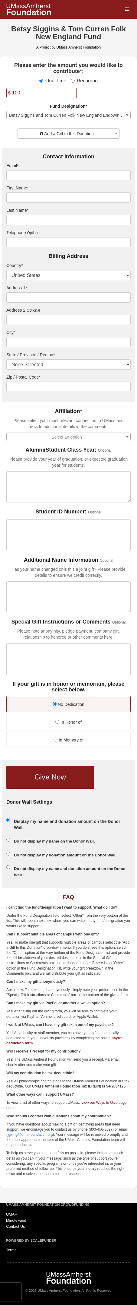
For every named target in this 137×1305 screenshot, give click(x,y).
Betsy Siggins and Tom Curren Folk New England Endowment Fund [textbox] (69, 115)
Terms (11, 1250)
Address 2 (15, 310)
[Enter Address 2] (68, 320)
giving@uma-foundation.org (30, 1134)
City (10, 332)
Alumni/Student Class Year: (60, 450)
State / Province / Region (30, 354)
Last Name (17, 210)
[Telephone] (68, 242)
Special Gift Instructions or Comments (61, 622)
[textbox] (68, 133)
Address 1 (16, 287)
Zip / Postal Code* (23, 377)
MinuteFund (16, 1220)
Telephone (16, 232)
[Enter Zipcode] (68, 387)
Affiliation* (68, 411)
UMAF (11, 1214)
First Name (17, 188)
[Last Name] (68, 220)
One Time (52, 80)
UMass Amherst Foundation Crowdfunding (48, 1204)
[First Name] (68, 197)
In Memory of (68, 740)
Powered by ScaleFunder (31, 1240)
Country (14, 265)
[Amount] (41, 93)
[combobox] (68, 115)
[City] (68, 342)
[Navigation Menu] (127, 9)
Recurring (84, 80)
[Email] (68, 175)
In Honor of (68, 722)
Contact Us (15, 1226)
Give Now (50, 777)
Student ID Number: (60, 512)
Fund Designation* (68, 106)
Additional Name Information (61, 560)
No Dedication (68, 704)
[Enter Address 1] (68, 297)
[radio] (68, 705)
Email (12, 165)
